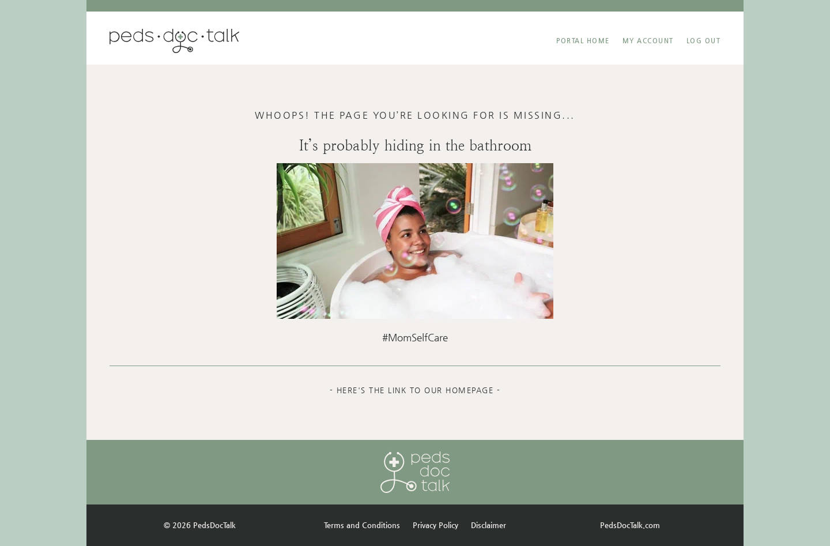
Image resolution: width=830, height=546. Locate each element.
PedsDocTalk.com (630, 525)
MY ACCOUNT (648, 40)
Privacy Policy (435, 525)
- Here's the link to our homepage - (415, 390)
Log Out (703, 40)
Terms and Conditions (362, 525)
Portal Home (583, 40)
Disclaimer (488, 525)
